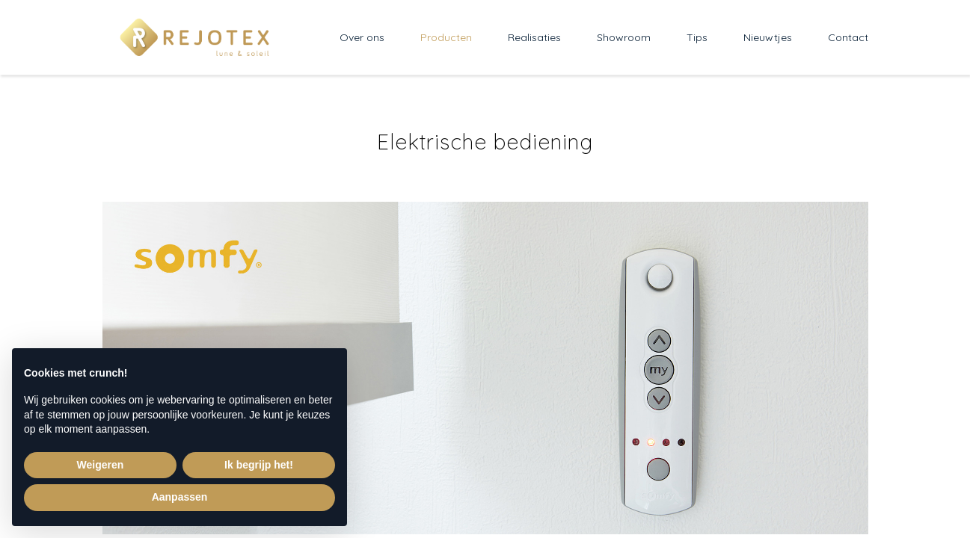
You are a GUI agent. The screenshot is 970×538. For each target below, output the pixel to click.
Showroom (624, 37)
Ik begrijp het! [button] (258, 465)
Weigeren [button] (100, 465)
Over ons (362, 37)
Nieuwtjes (767, 37)
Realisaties (534, 37)
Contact (848, 37)
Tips (697, 37)
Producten (446, 37)
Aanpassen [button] (180, 497)
